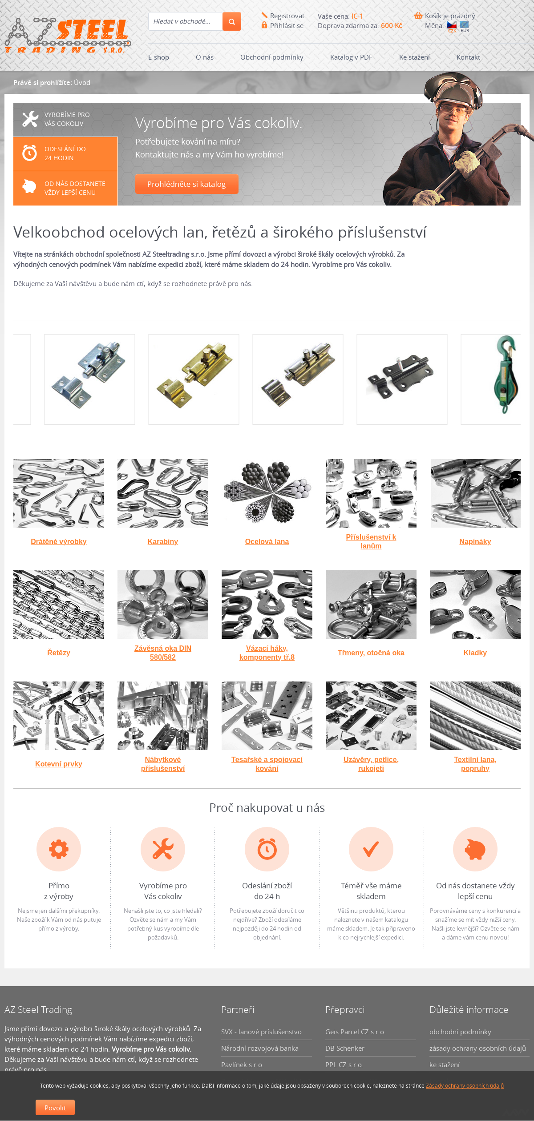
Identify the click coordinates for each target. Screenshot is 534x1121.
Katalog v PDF (351, 56)
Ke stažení (414, 56)
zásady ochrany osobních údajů (477, 1048)
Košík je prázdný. (451, 15)
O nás (205, 56)
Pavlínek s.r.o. (242, 1064)
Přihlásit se (286, 25)
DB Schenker (344, 1048)
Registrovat (287, 15)
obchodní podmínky (460, 1031)
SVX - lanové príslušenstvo (261, 1031)
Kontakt (468, 56)
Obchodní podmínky (271, 56)
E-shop (158, 56)
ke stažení (444, 1064)
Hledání (231, 21)
